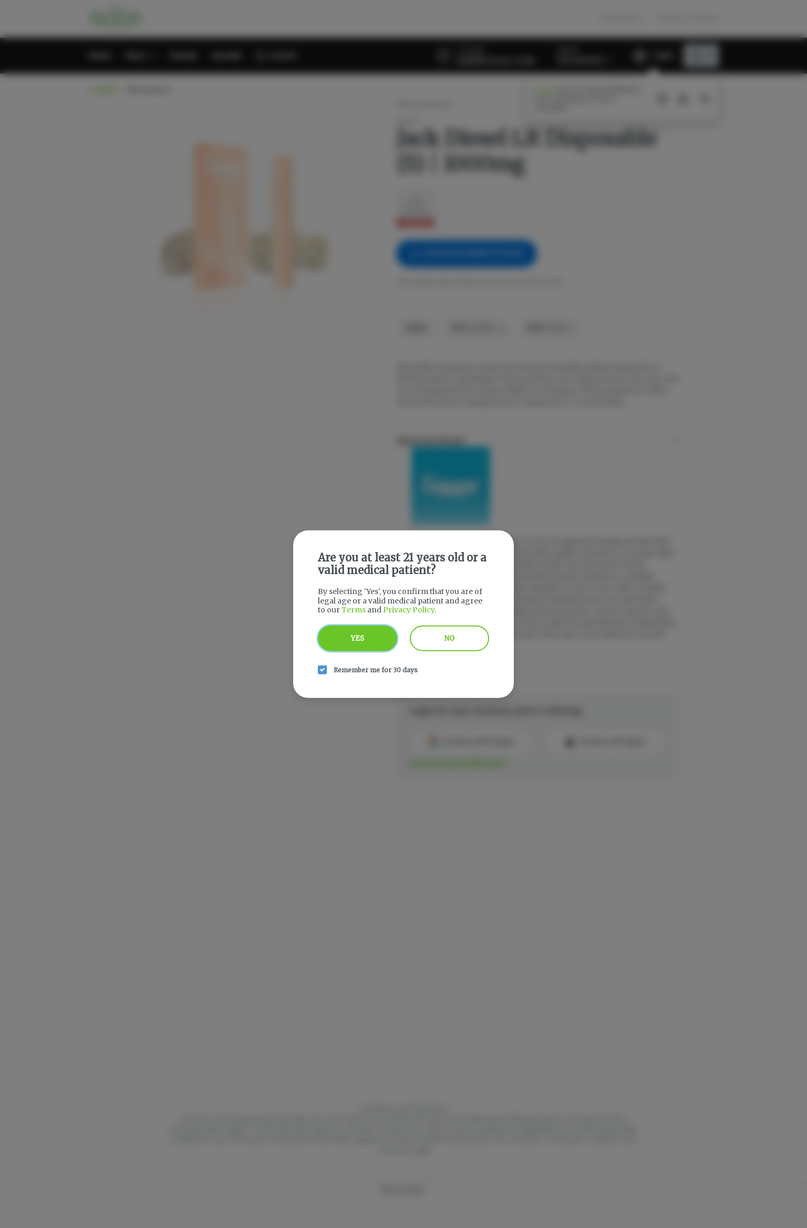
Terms (354, 610)
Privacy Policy (408, 610)
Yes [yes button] (357, 637)
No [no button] (449, 637)
